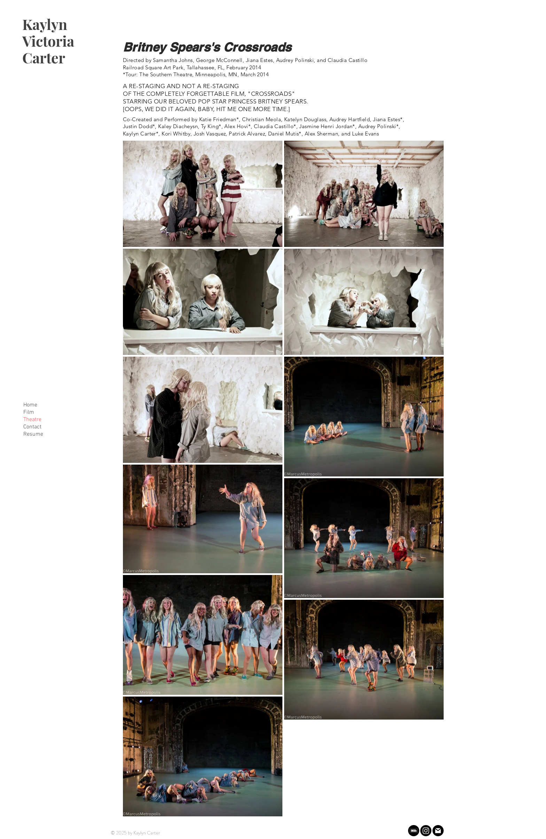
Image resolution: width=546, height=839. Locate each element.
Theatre (32, 419)
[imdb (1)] (413, 830)
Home (30, 405)
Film (28, 412)
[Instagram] (425, 830)
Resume (33, 434)
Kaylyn (44, 24)
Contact (32, 427)
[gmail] (438, 830)
